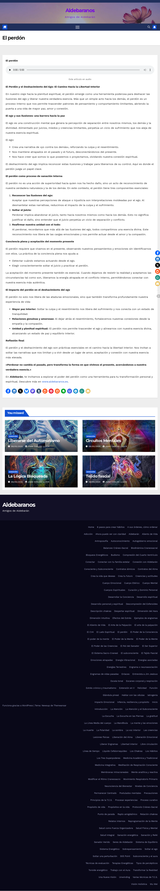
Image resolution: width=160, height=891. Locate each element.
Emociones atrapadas (102, 660)
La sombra (117, 730)
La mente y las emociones (144, 723)
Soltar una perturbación (105, 856)
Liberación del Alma (122, 737)
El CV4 (90, 632)
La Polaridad (103, 730)
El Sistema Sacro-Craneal (105, 653)
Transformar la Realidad (145, 870)
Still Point (125, 856)
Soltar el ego (151, 849)
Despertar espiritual (124, 611)
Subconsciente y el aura (145, 856)
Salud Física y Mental (147, 828)
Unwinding (124, 877)
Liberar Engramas (109, 744)
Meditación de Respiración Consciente (138, 765)
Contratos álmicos (125, 569)
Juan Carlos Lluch (37, 447)
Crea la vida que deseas (103, 576)
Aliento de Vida (150, 534)
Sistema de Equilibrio (147, 842)
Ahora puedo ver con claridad (110, 534)
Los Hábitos (151, 751)
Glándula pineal (111, 695)
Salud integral (107, 835)
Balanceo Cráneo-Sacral (115, 548)
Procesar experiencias (126, 800)
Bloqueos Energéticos (97, 555)
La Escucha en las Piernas (130, 716)
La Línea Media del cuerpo (97, 723)
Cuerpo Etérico (132, 583)
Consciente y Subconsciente (98, 569)
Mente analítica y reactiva (144, 772)
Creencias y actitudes (147, 576)
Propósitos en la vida (118, 807)
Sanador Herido (102, 842)
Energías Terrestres (116, 667)
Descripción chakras (100, 611)
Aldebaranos (80, 10)
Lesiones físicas (101, 737)
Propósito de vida (96, 807)
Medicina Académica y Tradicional (140, 758)
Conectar (90, 562)
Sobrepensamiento (132, 849)
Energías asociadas (148, 660)
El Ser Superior (150, 646)
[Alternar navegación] (77, 27)
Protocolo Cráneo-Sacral (145, 807)
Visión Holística (139, 884)
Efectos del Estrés (122, 618)
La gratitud (152, 716)
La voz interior (133, 730)
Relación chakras (149, 814)
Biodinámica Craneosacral (144, 548)
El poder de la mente (98, 639)
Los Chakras (136, 751)
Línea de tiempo (91, 751)
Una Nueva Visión (107, 877)
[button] (149, 27)
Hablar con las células (133, 695)
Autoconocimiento (120, 541)
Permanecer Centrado (105, 793)
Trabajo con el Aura (120, 870)
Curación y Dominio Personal (143, 590)
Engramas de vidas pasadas (104, 674)
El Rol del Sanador (129, 646)
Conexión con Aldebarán (145, 562)
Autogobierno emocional (145, 541)
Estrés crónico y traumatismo (101, 688)
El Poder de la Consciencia (144, 632)
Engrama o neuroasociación (143, 667)
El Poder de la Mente (122, 639)
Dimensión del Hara (148, 611)
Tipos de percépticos (147, 863)
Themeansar (60, 705)
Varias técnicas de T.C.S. (145, 877)
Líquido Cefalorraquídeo (114, 751)
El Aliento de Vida (96, 625)
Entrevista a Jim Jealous (145, 674)
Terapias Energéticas (122, 863)
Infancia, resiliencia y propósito (133, 702)
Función (153, 688)
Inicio (155, 702)
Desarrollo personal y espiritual (107, 604)
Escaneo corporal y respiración (142, 681)
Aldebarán (134, 534)
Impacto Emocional (104, 702)
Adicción (88, 534)
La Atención (116, 709)
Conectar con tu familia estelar (114, 562)
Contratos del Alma (148, 569)
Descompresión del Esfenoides (142, 604)
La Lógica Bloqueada (28, 476)
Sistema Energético (109, 849)
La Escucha (108, 716)
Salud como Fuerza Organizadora (116, 828)
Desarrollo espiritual (147, 597)
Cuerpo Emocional (111, 583)
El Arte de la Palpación (120, 625)
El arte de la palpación (146, 625)
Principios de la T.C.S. (101, 800)
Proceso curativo (149, 800)
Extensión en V (127, 688)
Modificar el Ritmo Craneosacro (104, 779)
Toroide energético (98, 870)
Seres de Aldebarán (123, 842)
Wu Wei (154, 884)
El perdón (122, 632)
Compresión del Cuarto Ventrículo (140, 555)
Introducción (101, 709)
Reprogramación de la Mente (143, 821)
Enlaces (125, 674)
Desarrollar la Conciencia (121, 597)
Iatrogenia (153, 695)
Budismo (115, 555)
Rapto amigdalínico (127, 814)
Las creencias (150, 730)
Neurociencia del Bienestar (118, 786)
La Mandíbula (121, 723)
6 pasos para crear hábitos (111, 527)
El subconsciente (129, 653)
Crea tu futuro (125, 576)
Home (91, 527)
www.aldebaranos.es (55, 381)
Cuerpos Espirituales (114, 590)
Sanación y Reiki (149, 835)
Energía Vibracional (125, 660)
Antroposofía (101, 541)
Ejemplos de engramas (146, 618)
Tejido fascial (98, 476)
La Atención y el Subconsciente (142, 709)
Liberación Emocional (146, 737)
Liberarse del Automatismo (34, 440)
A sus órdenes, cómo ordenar (142, 527)
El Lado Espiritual (105, 632)
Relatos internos (116, 821)
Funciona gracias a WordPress (18, 705)
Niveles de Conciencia (146, 786)
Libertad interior (129, 744)
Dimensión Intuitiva (100, 618)
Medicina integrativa (105, 765)
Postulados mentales (130, 793)
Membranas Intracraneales (114, 772)
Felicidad (142, 688)
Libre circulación (149, 744)
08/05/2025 (17, 447)
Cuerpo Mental (150, 583)
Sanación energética (127, 835)
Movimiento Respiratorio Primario (140, 779)
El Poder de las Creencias (104, 646)
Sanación (13, 436)
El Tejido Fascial (149, 653)
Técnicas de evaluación (97, 863)
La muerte (88, 730)
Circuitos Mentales (103, 440)
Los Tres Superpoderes (108, 758)
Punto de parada (106, 814)
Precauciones (151, 793)
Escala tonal (116, 681)
